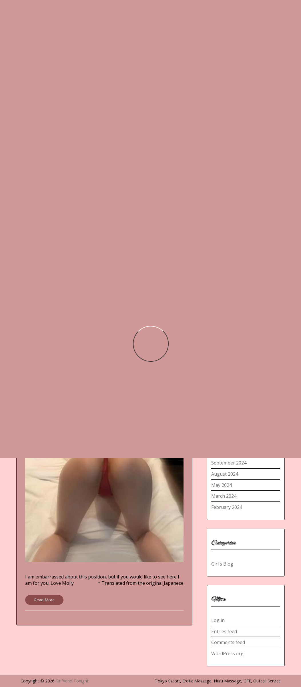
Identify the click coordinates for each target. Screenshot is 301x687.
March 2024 (223, 496)
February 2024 (226, 507)
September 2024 (228, 463)
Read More (44, 600)
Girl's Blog (222, 564)
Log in (218, 620)
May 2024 (221, 485)
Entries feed (224, 631)
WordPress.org (227, 653)
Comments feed (228, 642)
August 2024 (224, 474)
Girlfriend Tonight (72, 681)
